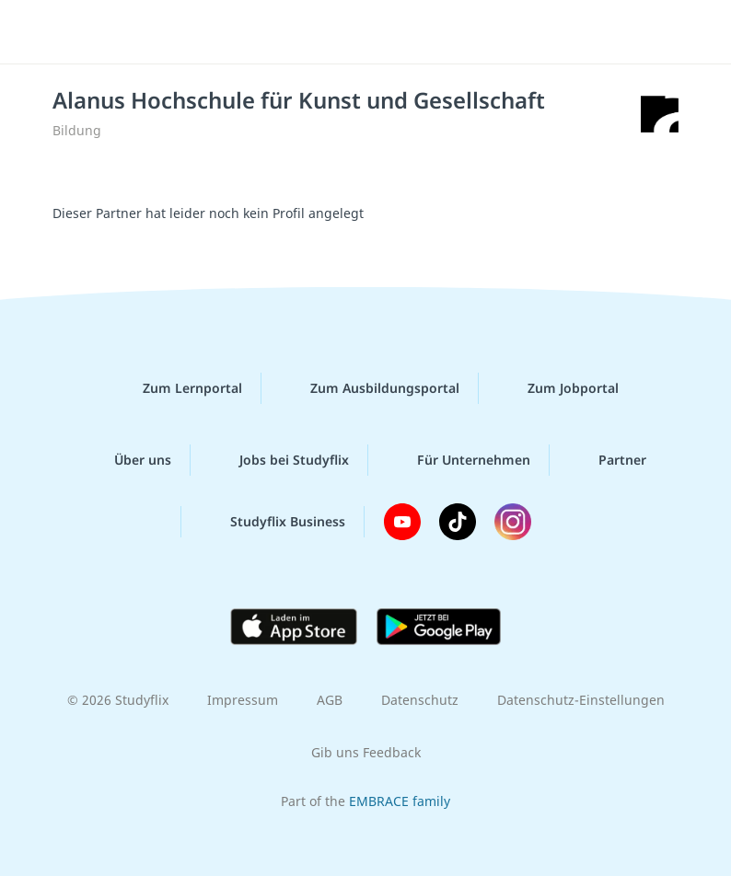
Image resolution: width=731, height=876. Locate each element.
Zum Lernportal (177, 388)
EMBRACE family (399, 801)
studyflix (381, 32)
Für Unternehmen (459, 460)
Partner (607, 460)
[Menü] (41, 32)
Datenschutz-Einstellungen (581, 700)
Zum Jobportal (558, 388)
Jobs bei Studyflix (279, 460)
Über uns (128, 460)
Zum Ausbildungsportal (370, 388)
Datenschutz (419, 700)
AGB (329, 700)
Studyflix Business (273, 522)
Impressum (242, 700)
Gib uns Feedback (366, 752)
